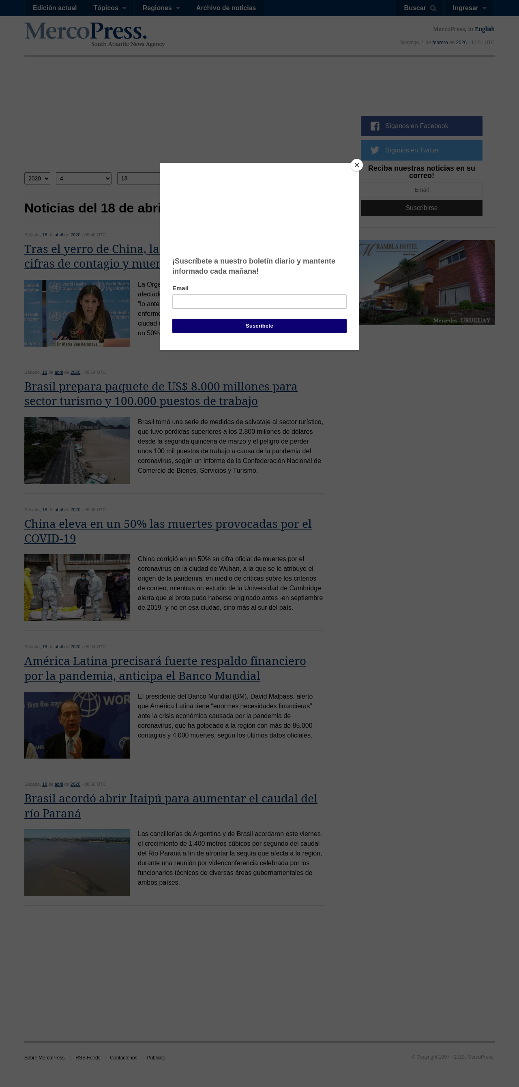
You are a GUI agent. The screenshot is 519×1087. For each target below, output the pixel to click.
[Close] (357, 165)
